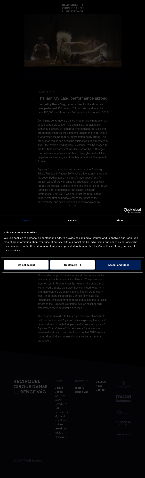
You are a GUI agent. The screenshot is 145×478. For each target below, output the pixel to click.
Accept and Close (118, 264)
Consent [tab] (25, 220)
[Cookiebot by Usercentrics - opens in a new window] (126, 210)
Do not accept (26, 264)
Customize (72, 264)
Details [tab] (72, 220)
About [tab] (120, 220)
